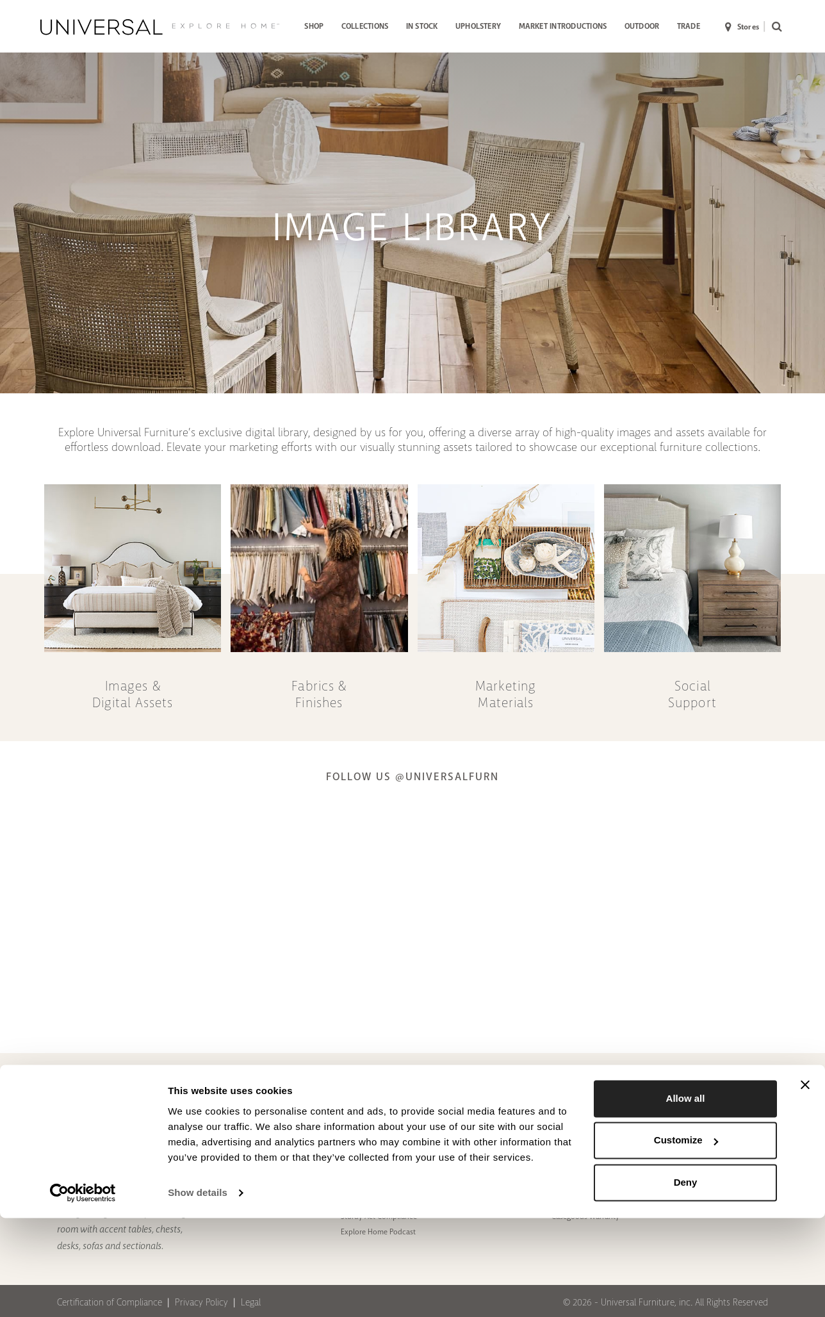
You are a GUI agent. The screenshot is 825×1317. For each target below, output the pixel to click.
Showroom (253, 1125)
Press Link (462, 1095)
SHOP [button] (313, 26)
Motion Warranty (579, 1155)
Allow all (685, 1197)
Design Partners (260, 1095)
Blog (348, 1110)
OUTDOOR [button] (642, 26)
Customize (686, 1239)
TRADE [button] (688, 26)
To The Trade (361, 1095)
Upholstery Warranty (585, 1141)
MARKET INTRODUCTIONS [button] (563, 26)
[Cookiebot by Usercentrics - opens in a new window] (83, 1292)
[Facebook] (691, 1100)
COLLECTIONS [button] (365, 26)
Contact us (569, 1095)
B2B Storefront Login (481, 1146)
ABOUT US (259, 1080)
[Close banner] (805, 1183)
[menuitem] (314, 27)
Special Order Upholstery (276, 1110)
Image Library (468, 1161)
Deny (686, 1281)
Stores (742, 27)
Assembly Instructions (482, 1110)
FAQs (559, 1125)
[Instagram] (717, 1100)
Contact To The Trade (585, 1110)
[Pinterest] (665, 1100)
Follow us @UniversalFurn (412, 776)
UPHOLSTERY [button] (478, 26)
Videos (352, 1155)
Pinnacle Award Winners (381, 1141)
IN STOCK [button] (422, 26)
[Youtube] (743, 1100)
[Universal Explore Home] (159, 27)
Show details (197, 1291)
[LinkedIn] (769, 1100)
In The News (360, 1125)
